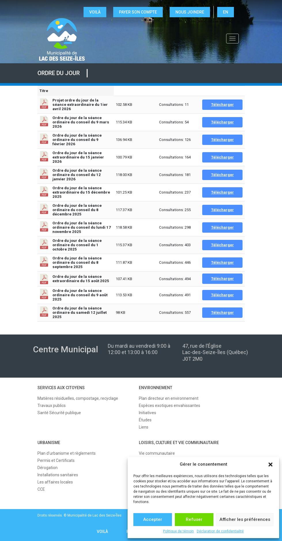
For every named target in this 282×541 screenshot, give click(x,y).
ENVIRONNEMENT (155, 387)
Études (145, 420)
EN (225, 12)
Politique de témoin (178, 531)
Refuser (194, 519)
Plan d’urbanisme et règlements (66, 453)
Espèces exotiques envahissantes (169, 405)
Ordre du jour (58, 73)
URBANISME (48, 442)
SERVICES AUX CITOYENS (61, 387)
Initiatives (147, 412)
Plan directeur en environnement (168, 398)
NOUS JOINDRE (189, 12)
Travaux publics (51, 405)
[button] (270, 464)
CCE (41, 489)
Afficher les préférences (244, 519)
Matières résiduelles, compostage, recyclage (77, 398)
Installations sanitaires (57, 475)
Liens (143, 427)
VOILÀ (95, 12)
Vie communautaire (157, 453)
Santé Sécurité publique (59, 412)
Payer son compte (138, 12)
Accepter (152, 519)
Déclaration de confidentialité (220, 531)
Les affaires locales (55, 482)
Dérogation (47, 467)
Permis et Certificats (56, 460)
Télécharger (222, 104)
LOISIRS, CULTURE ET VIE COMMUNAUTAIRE (179, 442)
